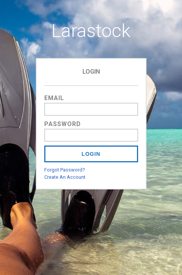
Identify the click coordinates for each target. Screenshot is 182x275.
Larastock (91, 31)
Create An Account (64, 177)
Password (62, 124)
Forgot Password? (64, 170)
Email (54, 98)
